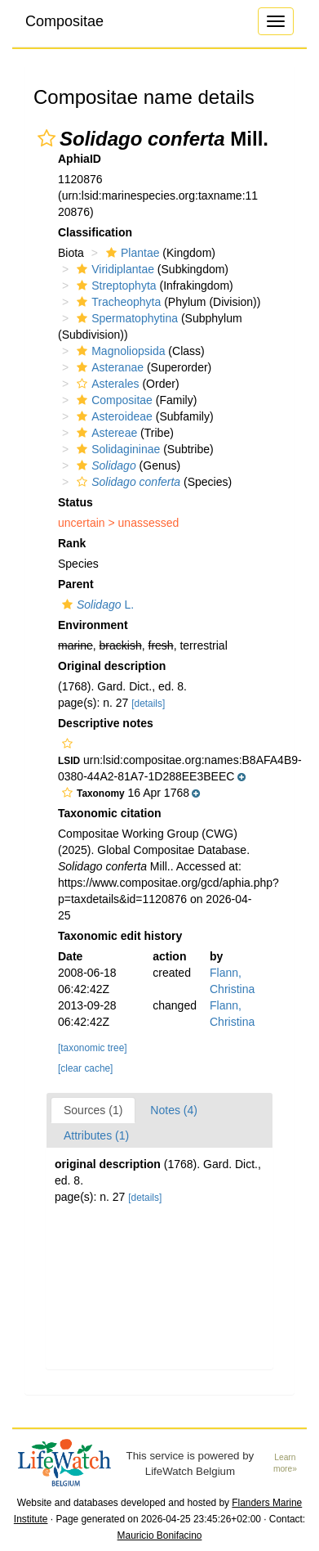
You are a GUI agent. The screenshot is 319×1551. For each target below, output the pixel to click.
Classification (95, 232)
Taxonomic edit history (120, 935)
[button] (46, 138)
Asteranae (108, 367)
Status (75, 502)
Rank (72, 543)
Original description (112, 665)
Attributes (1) (96, 1135)
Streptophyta (114, 285)
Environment (93, 625)
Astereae (105, 432)
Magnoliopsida (119, 350)
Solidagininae (116, 449)
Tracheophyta (117, 301)
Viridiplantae (113, 269)
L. (96, 604)
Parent (76, 584)
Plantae (130, 252)
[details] (148, 703)
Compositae (64, 21)
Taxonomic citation (110, 813)
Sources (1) (93, 1110)
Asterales (106, 383)
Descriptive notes (105, 723)
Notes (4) (173, 1110)
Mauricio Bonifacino (159, 1535)
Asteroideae (113, 416)
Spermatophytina (125, 318)
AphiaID (79, 158)
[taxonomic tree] (92, 1048)
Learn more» (285, 1463)
